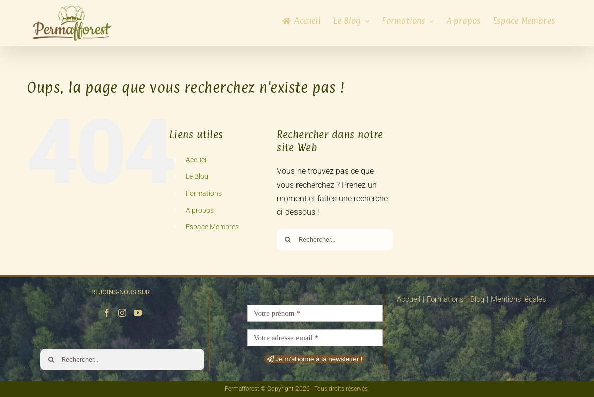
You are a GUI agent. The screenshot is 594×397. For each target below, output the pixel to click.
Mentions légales (518, 299)
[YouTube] (138, 313)
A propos (200, 210)
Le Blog (197, 176)
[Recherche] (288, 239)
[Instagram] (122, 313)
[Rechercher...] (335, 239)
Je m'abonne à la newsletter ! (315, 359)
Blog (477, 299)
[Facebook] (107, 313)
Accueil (197, 160)
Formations (204, 194)
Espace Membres (212, 227)
